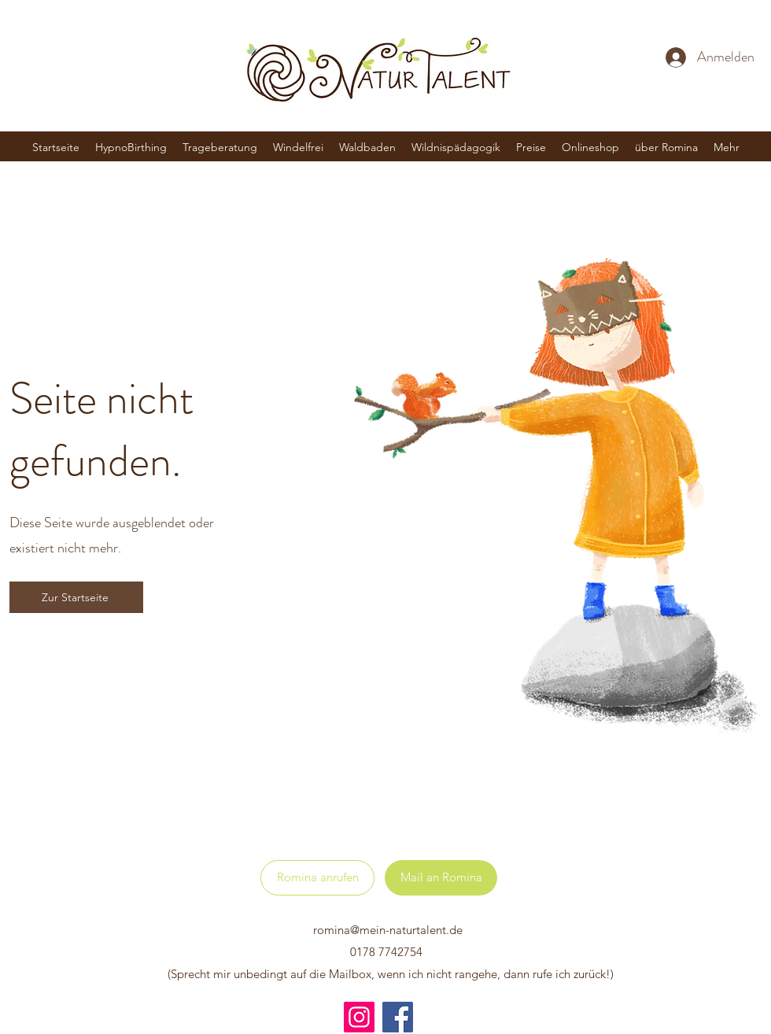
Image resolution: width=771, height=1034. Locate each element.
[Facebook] (397, 1017)
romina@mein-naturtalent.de (388, 929)
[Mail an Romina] (441, 878)
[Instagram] (359, 1017)
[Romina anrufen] (317, 878)
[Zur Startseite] (76, 597)
